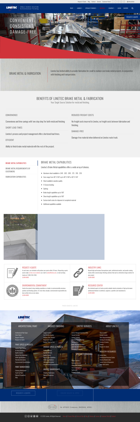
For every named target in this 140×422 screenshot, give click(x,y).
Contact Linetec (103, 335)
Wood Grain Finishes (77, 365)
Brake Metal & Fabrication (78, 344)
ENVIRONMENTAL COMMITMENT (34, 285)
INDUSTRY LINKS (94, 267)
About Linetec (103, 333)
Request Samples (19, 337)
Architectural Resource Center (107, 357)
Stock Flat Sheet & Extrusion (79, 347)
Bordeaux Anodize (76, 363)
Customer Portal (106, 2)
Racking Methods (47, 353)
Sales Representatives (105, 337)
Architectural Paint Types (21, 333)
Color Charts (18, 335)
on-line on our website (34, 273)
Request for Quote (20, 340)
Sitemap (91, 416)
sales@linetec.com (51, 273)
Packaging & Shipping (77, 349)
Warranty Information (20, 360)
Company (112, 8)
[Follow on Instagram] (115, 1)
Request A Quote (82, 2)
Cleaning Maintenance (20, 370)
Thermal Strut (75, 342)
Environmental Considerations (22, 362)
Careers (99, 2)
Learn (119, 8)
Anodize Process (47, 350)
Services (103, 8)
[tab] (22, 163)
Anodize (80, 8)
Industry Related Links (105, 360)
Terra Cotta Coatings (77, 368)
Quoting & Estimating (105, 340)
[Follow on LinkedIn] (121, 1)
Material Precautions (20, 375)
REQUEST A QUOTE (29, 267)
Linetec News (103, 355)
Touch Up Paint (19, 373)
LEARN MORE (25, 277)
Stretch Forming (76, 335)
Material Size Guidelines (21, 355)
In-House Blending (20, 350)
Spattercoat (74, 370)
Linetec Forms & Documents (107, 362)
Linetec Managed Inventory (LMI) (80, 333)
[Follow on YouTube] (124, 1)
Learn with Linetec (104, 364)
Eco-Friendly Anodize (48, 335)
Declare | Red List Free (49, 342)
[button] (130, 1)
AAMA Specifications (20, 357)
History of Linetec (104, 342)
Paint (72, 8)
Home (64, 416)
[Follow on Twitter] (118, 1)
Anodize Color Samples (49, 337)
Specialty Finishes (91, 8)
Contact (93, 2)
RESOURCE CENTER (95, 285)
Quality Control (19, 353)
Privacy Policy (71, 416)
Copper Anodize (47, 333)
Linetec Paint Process (20, 348)
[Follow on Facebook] (112, 1)
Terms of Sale (80, 416)
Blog (89, 2)
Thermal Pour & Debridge (78, 340)
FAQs (16, 377)
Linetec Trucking (76, 337)
